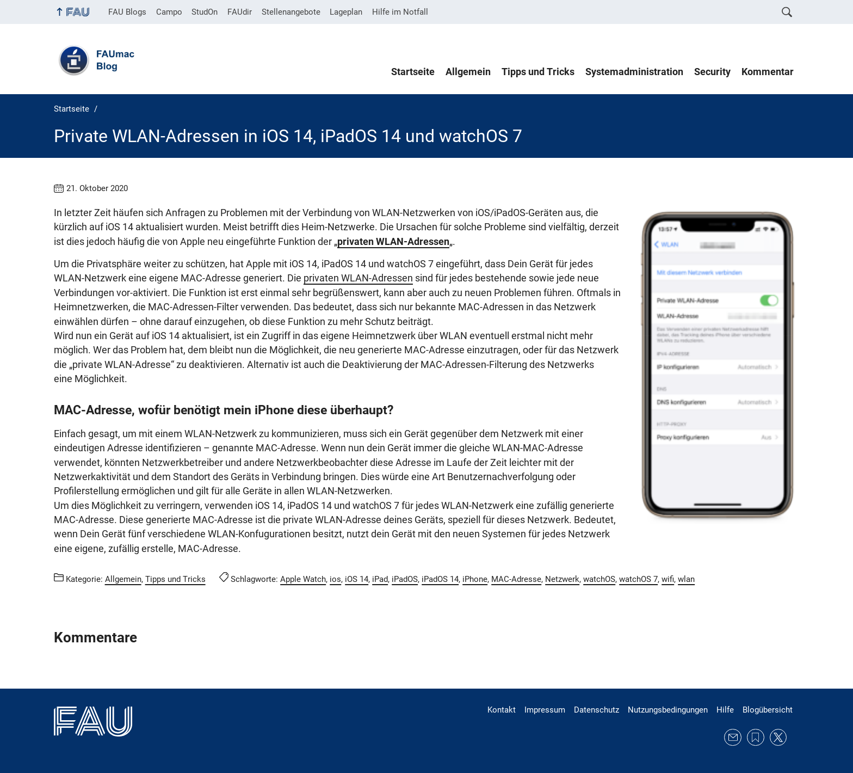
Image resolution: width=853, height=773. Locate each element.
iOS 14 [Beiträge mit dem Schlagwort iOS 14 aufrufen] (356, 579)
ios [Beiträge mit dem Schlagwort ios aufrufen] (335, 579)
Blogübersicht (768, 710)
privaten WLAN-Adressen (393, 241)
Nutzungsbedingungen (668, 710)
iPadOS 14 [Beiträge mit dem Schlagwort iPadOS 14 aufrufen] (440, 579)
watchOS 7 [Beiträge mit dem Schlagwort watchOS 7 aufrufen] (638, 579)
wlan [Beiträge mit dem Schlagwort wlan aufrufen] (686, 579)
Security (712, 71)
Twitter (778, 737)
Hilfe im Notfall (400, 12)
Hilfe (725, 710)
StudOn (204, 12)
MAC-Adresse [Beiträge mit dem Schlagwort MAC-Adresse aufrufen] (516, 579)
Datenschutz (596, 710)
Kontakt (501, 710)
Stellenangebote (291, 12)
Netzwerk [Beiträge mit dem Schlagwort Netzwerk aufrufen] (562, 579)
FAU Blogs (127, 12)
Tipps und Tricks (538, 71)
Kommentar (767, 71)
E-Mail (732, 737)
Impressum (544, 710)
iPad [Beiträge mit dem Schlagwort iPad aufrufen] (380, 579)
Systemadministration (634, 71)
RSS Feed (755, 737)
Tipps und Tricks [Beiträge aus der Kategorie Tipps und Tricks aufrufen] (175, 579)
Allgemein (468, 71)
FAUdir (239, 12)
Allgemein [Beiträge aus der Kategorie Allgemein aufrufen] (123, 579)
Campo (169, 12)
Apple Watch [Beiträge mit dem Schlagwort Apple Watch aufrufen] (303, 579)
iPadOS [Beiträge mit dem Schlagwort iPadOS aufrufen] (405, 579)
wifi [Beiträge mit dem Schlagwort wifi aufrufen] (668, 579)
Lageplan (346, 12)
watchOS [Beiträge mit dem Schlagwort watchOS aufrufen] (599, 579)
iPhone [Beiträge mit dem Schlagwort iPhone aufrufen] (474, 579)
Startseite (413, 71)
